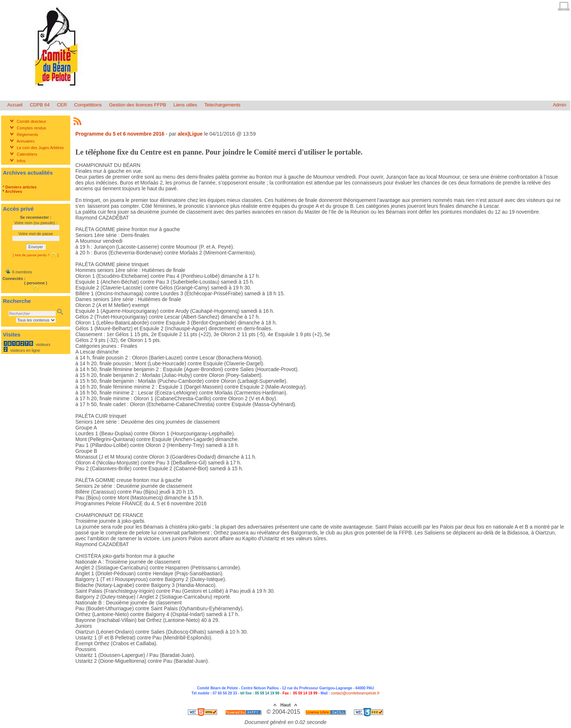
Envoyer (35, 247)
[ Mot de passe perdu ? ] (35, 255)
